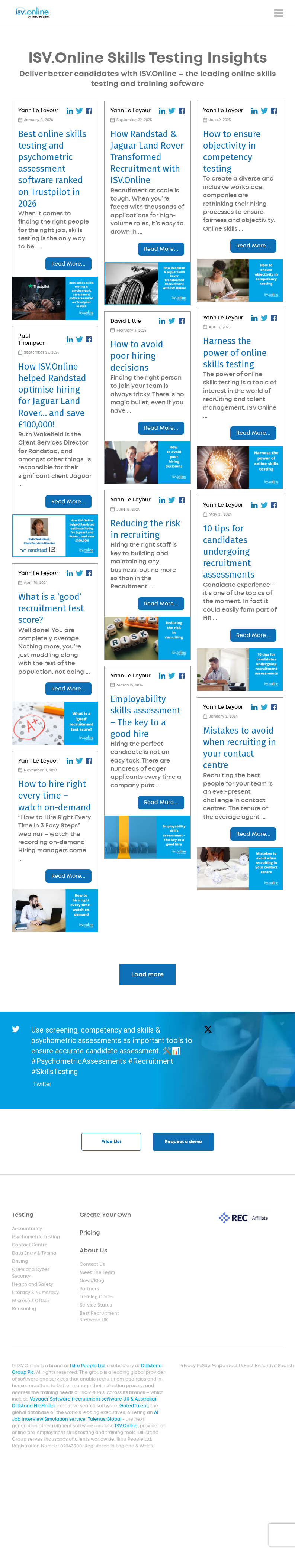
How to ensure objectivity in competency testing (229, 151)
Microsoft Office (30, 1301)
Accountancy (27, 1229)
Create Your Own (105, 1215)
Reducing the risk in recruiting (144, 564)
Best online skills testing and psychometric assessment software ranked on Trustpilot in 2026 (52, 169)
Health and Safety (32, 1285)
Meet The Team (97, 1273)
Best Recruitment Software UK (99, 1317)
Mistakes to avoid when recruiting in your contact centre (236, 795)
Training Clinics (97, 1297)
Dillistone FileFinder (34, 1406)
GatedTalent (133, 1406)
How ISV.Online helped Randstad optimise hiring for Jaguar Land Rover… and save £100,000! (52, 411)
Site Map (212, 1366)
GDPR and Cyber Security (30, 1273)
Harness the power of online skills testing (232, 368)
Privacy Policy (194, 1366)
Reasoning (24, 1309)
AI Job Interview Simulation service (85, 1416)
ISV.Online (126, 1426)
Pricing (90, 1233)
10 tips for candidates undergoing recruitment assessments (225, 583)
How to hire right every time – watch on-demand (54, 837)
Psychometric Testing (36, 1237)
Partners (89, 1289)
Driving (20, 1262)
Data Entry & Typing (34, 1253)
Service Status (96, 1305)
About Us (94, 1251)
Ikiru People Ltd (87, 1366)
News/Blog (92, 1281)
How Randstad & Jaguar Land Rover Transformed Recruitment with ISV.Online (145, 157)
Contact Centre (30, 1245)
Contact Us (92, 1265)
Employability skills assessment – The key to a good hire (144, 767)
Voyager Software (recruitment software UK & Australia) (93, 1399)
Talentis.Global (105, 1419)
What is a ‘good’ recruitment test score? (51, 634)
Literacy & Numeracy (35, 1293)
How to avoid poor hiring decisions (135, 380)
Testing (22, 1215)
